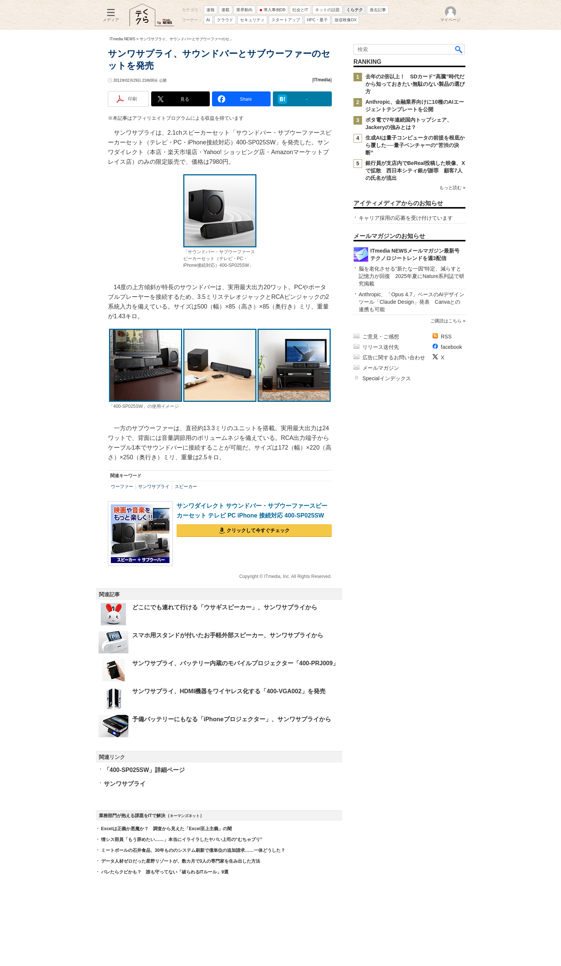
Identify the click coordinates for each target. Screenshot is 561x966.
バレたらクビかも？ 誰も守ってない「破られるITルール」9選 (164, 872)
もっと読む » (452, 187)
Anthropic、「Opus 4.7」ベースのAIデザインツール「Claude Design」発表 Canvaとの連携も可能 (411, 301)
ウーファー (122, 486)
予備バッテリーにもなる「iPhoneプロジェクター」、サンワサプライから (231, 719)
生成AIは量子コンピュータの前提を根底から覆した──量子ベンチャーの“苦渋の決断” (415, 145)
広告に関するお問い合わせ (393, 357)
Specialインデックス (386, 378)
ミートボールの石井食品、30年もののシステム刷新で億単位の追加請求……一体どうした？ (193, 850)
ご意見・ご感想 (380, 337)
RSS (446, 337)
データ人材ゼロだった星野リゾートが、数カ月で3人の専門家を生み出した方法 (181, 861)
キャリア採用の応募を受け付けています (406, 218)
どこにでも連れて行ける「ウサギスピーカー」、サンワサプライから (224, 607)
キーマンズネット (185, 816)
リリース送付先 (380, 347)
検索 (459, 49)
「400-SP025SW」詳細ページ (144, 770)
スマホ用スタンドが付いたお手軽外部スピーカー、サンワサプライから (227, 635)
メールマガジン (380, 368)
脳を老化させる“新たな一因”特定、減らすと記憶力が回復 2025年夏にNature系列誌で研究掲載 (411, 276)
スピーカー (186, 486)
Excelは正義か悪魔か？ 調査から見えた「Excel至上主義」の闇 (166, 828)
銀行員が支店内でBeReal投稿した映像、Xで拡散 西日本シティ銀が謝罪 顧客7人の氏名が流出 (415, 170)
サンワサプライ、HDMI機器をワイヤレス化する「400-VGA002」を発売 (228, 691)
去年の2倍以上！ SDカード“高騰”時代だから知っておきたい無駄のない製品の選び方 (415, 84)
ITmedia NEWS (122, 39)
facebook (451, 347)
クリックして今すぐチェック (258, 530)
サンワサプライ (153, 486)
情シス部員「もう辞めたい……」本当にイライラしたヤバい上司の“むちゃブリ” (181, 839)
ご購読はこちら (445, 320)
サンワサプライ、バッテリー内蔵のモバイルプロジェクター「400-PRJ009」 (235, 663)
